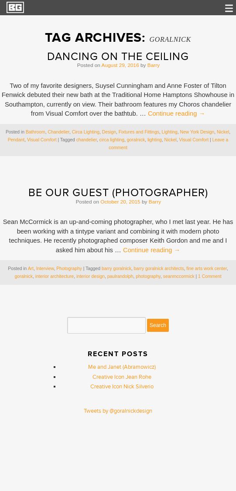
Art (31, 268)
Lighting (170, 132)
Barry (153, 65)
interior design (90, 276)
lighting (154, 139)
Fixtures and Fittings (139, 132)
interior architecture (54, 276)
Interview (45, 268)
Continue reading (176, 113)
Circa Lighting (85, 132)
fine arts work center (206, 268)
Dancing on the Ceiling (118, 56)
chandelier (86, 139)
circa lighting (112, 139)
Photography (69, 268)
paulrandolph (120, 276)
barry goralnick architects (159, 268)
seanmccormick (179, 276)
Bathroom (35, 132)
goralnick (136, 139)
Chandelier (58, 132)
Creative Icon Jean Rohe (121, 377)
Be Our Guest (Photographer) (118, 193)
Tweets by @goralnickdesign (118, 410)
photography (148, 276)
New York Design (197, 132)
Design (109, 132)
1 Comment (209, 276)
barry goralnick (116, 268)
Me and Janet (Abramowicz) (122, 367)
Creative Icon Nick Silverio (122, 386)
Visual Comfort (42, 139)
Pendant (16, 139)
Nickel (223, 132)
